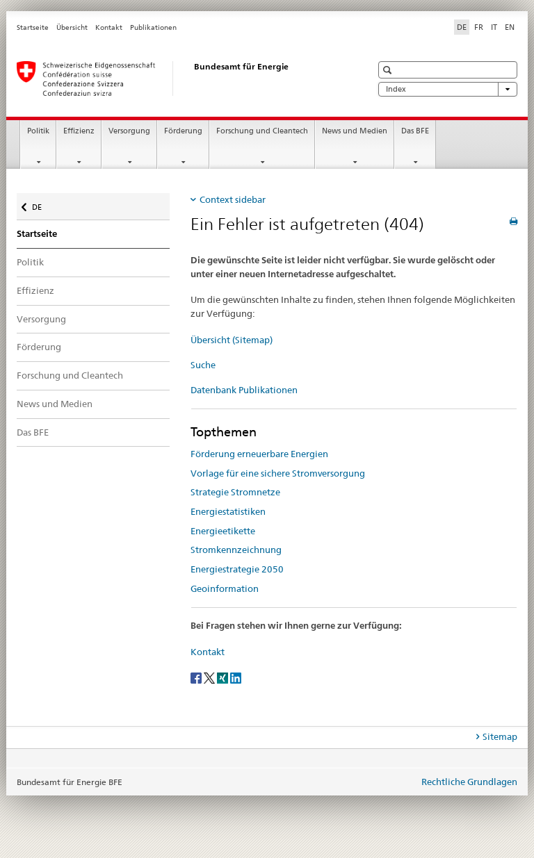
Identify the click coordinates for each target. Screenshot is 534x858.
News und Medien (354, 130)
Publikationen (153, 27)
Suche (203, 364)
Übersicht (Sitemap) (232, 339)
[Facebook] (197, 677)
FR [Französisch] (478, 27)
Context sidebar (233, 199)
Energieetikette (223, 530)
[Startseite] (180, 78)
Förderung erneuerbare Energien (259, 453)
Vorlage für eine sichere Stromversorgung (278, 473)
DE (43, 204)
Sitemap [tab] (500, 736)
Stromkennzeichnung (236, 549)
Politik (38, 130)
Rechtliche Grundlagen (469, 781)
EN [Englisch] (510, 27)
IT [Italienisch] (494, 27)
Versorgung (129, 130)
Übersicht (72, 27)
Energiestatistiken (228, 511)
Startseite (33, 27)
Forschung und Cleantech (262, 130)
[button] (389, 70)
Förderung (183, 130)
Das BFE (415, 130)
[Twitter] (210, 677)
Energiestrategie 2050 (237, 569)
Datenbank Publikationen (244, 389)
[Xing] (223, 677)
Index (448, 89)
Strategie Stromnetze (235, 491)
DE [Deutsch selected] (462, 27)
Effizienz (79, 130)
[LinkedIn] (235, 677)
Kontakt (108, 27)
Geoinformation (225, 588)
